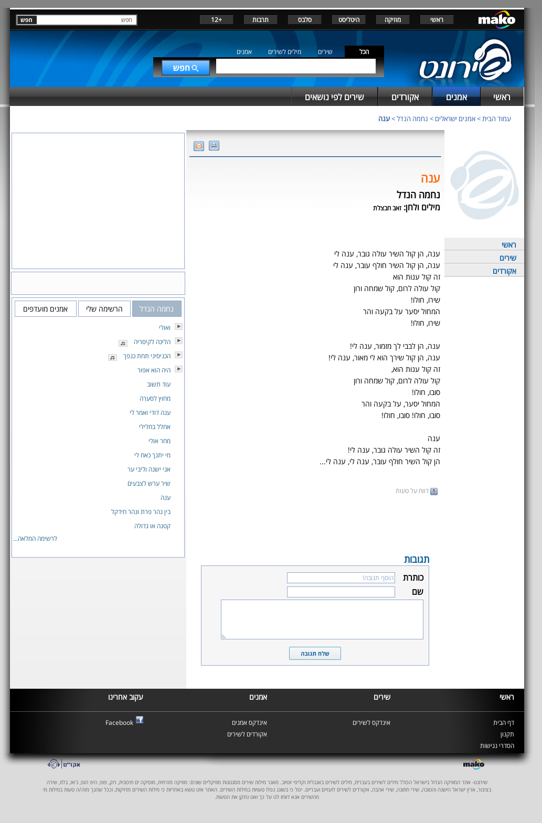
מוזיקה (393, 19)
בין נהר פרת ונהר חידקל (141, 511)
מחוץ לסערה (155, 398)
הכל (364, 51)
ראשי (436, 19)
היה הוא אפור (154, 370)
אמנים (244, 51)
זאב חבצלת (387, 208)
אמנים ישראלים (455, 118)
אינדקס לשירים (371, 722)
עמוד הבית (496, 118)
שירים (325, 51)
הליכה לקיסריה (152, 341)
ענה (384, 118)
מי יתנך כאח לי (152, 455)
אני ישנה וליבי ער (149, 469)
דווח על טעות (417, 490)
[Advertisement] (315, 523)
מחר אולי (159, 440)
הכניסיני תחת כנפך (147, 355)
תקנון (507, 734)
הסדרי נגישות (497, 745)
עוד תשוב (159, 384)
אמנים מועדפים (45, 309)
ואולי (165, 327)
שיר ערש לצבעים (149, 483)
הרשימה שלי (104, 309)
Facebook (119, 722)
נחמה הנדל (412, 118)
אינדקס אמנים (249, 722)
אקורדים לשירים (247, 734)
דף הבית (503, 722)
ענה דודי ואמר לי (150, 412)
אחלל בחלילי (155, 426)
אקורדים (504, 271)
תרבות (260, 19)
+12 (216, 19)
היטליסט (348, 19)
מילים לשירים (284, 51)
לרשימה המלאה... (35, 538)
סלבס (305, 19)
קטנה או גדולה (152, 525)
